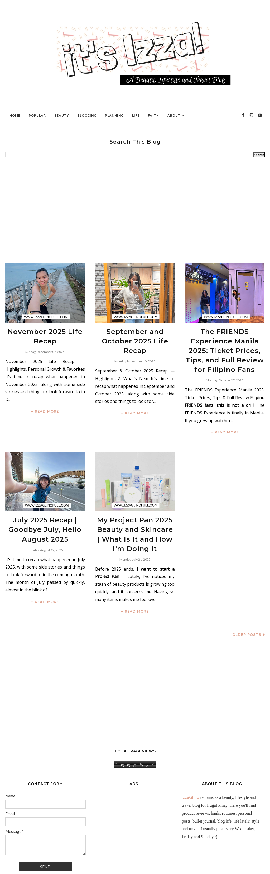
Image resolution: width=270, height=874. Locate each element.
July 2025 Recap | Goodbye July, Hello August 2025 (45, 508)
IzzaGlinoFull (29, 867)
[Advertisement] (135, 210)
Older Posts (246, 608)
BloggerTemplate (70, 867)
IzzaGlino (190, 770)
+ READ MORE (45, 407)
